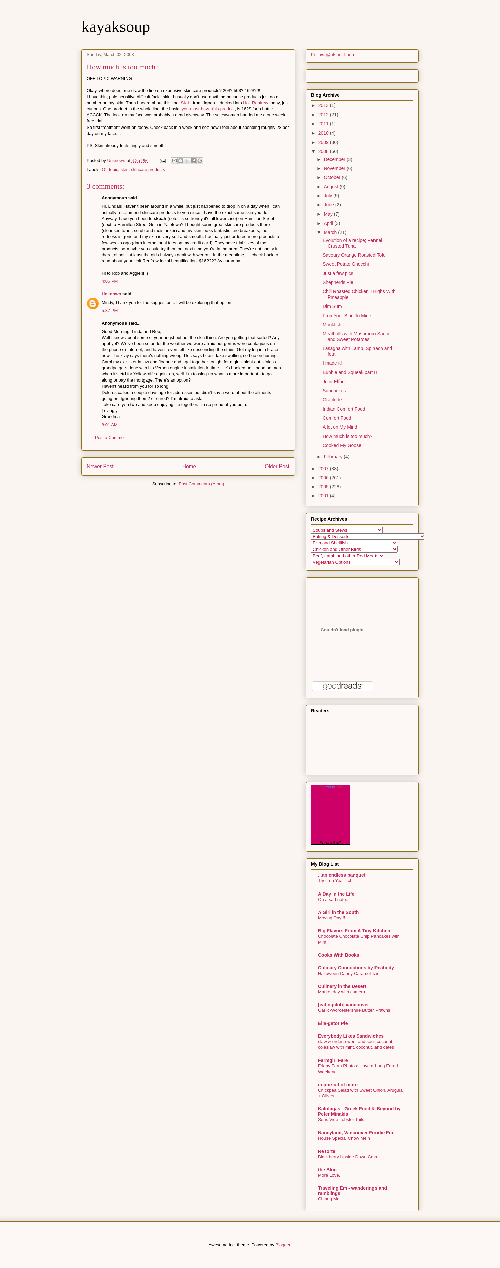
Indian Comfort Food (344, 409)
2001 (324, 495)
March (331, 232)
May (329, 214)
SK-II (186, 102)
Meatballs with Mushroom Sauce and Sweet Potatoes (356, 336)
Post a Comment (111, 437)
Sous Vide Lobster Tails (341, 1119)
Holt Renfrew (255, 102)
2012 (324, 114)
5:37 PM (110, 310)
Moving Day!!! (331, 917)
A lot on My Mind (340, 427)
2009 (324, 142)
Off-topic (110, 169)
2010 (324, 133)
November (335, 168)
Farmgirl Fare (333, 1060)
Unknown (111, 294)
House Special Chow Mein (344, 1138)
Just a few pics (338, 273)
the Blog (327, 1169)
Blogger (282, 1244)
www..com (330, 787)
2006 (324, 477)
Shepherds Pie (338, 282)
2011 (324, 123)
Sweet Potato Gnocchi (346, 264)
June (329, 204)
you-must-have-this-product (208, 108)
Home (189, 466)
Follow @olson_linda (332, 54)
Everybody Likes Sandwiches (351, 1036)
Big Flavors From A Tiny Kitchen (354, 930)
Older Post (277, 466)
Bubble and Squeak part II (350, 372)
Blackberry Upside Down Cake (348, 1156)
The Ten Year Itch (335, 880)
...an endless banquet (341, 875)
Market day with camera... (343, 991)
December (335, 159)
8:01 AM (110, 424)
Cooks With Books (338, 955)
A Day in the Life (336, 894)
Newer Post (100, 466)
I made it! (332, 363)
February (334, 456)
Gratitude (332, 399)
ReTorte (326, 1151)
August (331, 186)
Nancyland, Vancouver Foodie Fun (356, 1132)
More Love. (329, 1175)
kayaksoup (115, 26)
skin (125, 169)
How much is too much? (347, 436)
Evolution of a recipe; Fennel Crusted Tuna (352, 243)
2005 (324, 486)
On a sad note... (334, 899)
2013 (324, 105)
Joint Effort (334, 381)
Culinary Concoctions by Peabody (356, 967)
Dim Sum (332, 306)
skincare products (148, 169)
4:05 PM (110, 281)
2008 (324, 151)
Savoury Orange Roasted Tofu (354, 255)
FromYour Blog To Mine (347, 315)
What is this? (330, 842)
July (328, 195)
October (333, 177)
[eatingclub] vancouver (343, 1004)
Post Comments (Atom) (201, 483)
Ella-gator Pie (333, 1023)
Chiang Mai (329, 1198)
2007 (324, 468)
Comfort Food (337, 418)
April (329, 223)
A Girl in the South (338, 912)
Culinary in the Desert (342, 986)
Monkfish (332, 324)
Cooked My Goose (342, 445)
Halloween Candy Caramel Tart (349, 973)
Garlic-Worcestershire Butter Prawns (354, 1010)
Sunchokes (334, 390)
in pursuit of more (338, 1084)
